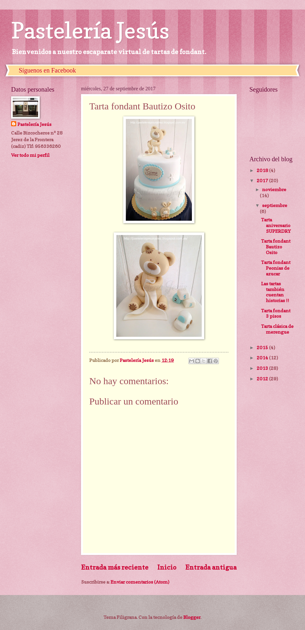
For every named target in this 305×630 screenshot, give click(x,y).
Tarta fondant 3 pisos (275, 313)
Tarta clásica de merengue (277, 329)
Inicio (166, 567)
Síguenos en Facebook (47, 70)
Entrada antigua (211, 567)
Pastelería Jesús (90, 30)
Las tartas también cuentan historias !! (275, 292)
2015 (263, 347)
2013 (263, 368)
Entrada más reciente (114, 567)
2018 (263, 170)
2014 (263, 357)
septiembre (274, 205)
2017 (263, 180)
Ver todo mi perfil (30, 155)
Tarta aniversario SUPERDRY (276, 225)
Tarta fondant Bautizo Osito (275, 246)
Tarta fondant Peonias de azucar (275, 268)
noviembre (274, 189)
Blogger (191, 617)
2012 (263, 378)
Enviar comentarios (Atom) (140, 582)
